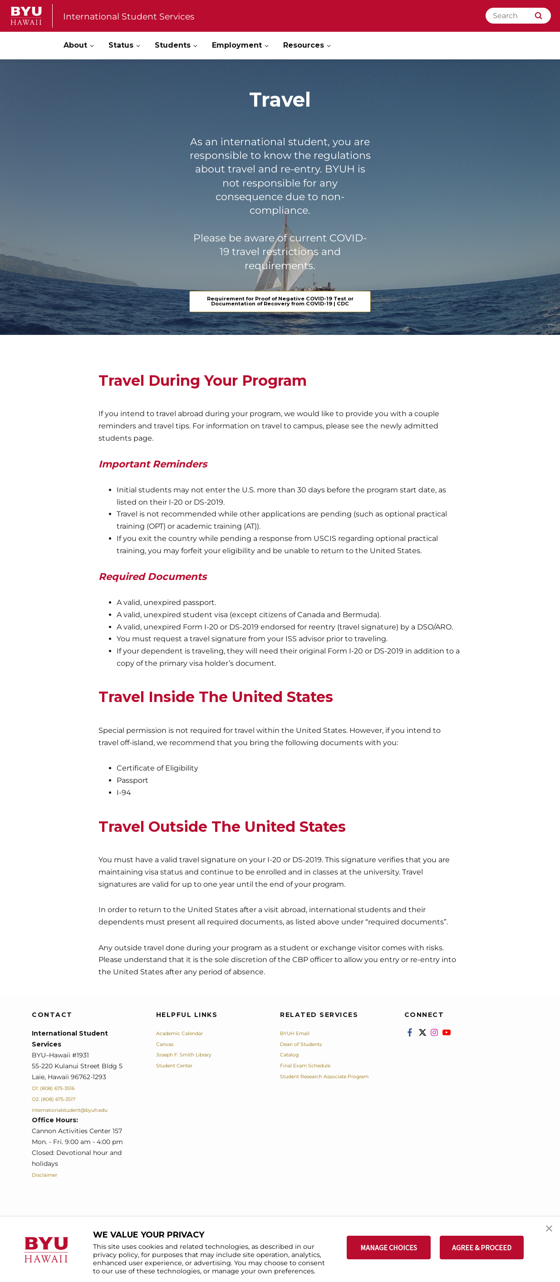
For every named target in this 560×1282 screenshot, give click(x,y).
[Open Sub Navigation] (92, 45)
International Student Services (146, 15)
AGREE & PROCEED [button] (481, 1247)
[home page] (26, 16)
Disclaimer (49, 1191)
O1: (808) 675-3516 (60, 1104)
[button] (545, 1233)
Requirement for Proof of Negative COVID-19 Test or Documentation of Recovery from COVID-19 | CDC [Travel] (280, 309)
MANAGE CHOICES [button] (388, 1247)
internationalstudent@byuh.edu (82, 1125)
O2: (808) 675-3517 (60, 1114)
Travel (280, 96)
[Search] (518, 16)
